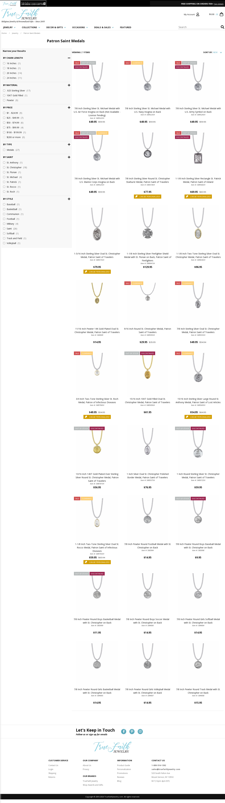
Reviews (120, 777)
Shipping (52, 773)
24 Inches (12, 77)
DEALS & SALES (104, 27)
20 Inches (12, 73)
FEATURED (125, 27)
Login (50, 769)
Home (4, 33)
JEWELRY (9, 27)
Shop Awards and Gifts (93, 785)
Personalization (124, 769)
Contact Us (53, 765)
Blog (119, 781)
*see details (218, 4)
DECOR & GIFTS (56, 27)
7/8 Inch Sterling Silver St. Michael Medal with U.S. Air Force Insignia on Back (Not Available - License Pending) (76, 113)
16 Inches (12, 63)
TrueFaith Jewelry (90, 781)
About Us (87, 765)
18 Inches (12, 68)
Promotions (122, 773)
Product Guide (123, 765)
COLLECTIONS (31, 27)
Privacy (86, 769)
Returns (51, 777)
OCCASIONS (80, 27)
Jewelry (15, 33)
